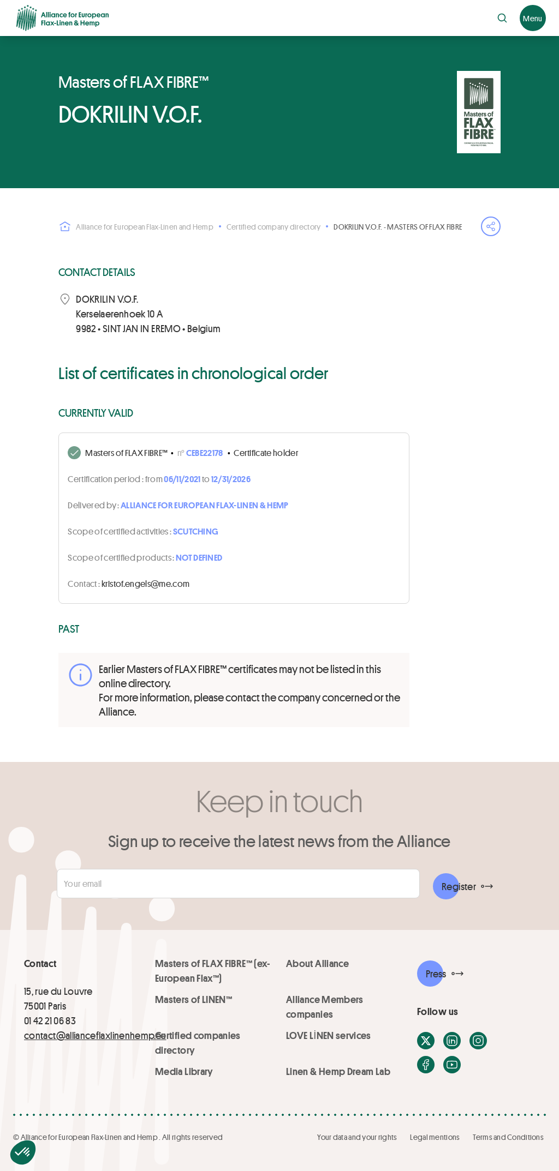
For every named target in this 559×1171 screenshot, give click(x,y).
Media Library (184, 1071)
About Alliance (317, 963)
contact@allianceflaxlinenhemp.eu (95, 1035)
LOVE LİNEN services (328, 1035)
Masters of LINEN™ (193, 999)
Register (459, 886)
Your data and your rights (357, 1137)
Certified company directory (274, 226)
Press (436, 973)
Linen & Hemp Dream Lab (338, 1071)
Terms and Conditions (508, 1137)
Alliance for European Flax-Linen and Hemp (135, 226)
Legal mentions (435, 1137)
